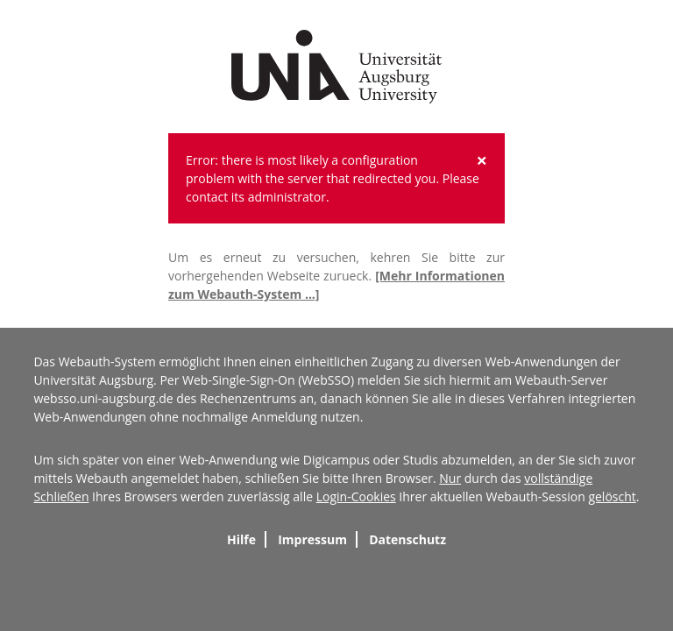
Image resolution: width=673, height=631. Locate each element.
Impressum (312, 539)
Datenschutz (407, 539)
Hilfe (241, 539)
